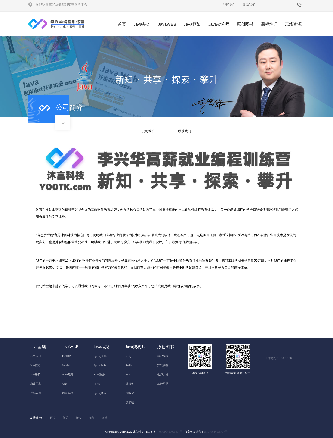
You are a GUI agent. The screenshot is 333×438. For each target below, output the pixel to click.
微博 (104, 417)
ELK (128, 374)
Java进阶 (35, 374)
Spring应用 (100, 365)
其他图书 (162, 383)
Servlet (66, 365)
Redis (129, 365)
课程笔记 (269, 24)
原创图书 (245, 24)
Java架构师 (218, 24)
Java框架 (192, 24)
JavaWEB (167, 24)
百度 (53, 417)
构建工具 (35, 383)
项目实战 (67, 393)
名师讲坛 (162, 374)
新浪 (78, 417)
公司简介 (148, 131)
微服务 (130, 383)
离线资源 (293, 24)
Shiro (97, 383)
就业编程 (162, 356)
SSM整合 (99, 374)
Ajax (64, 383)
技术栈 (130, 402)
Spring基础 (100, 356)
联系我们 (249, 4)
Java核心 (35, 365)
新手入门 (35, 356)
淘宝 (91, 417)
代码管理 (35, 393)
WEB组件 (68, 374)
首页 (122, 24)
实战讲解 (162, 365)
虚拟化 (130, 393)
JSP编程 (67, 356)
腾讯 (65, 417)
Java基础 (142, 24)
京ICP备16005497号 (170, 431)
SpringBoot (100, 393)
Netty (129, 356)
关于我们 (228, 4)
